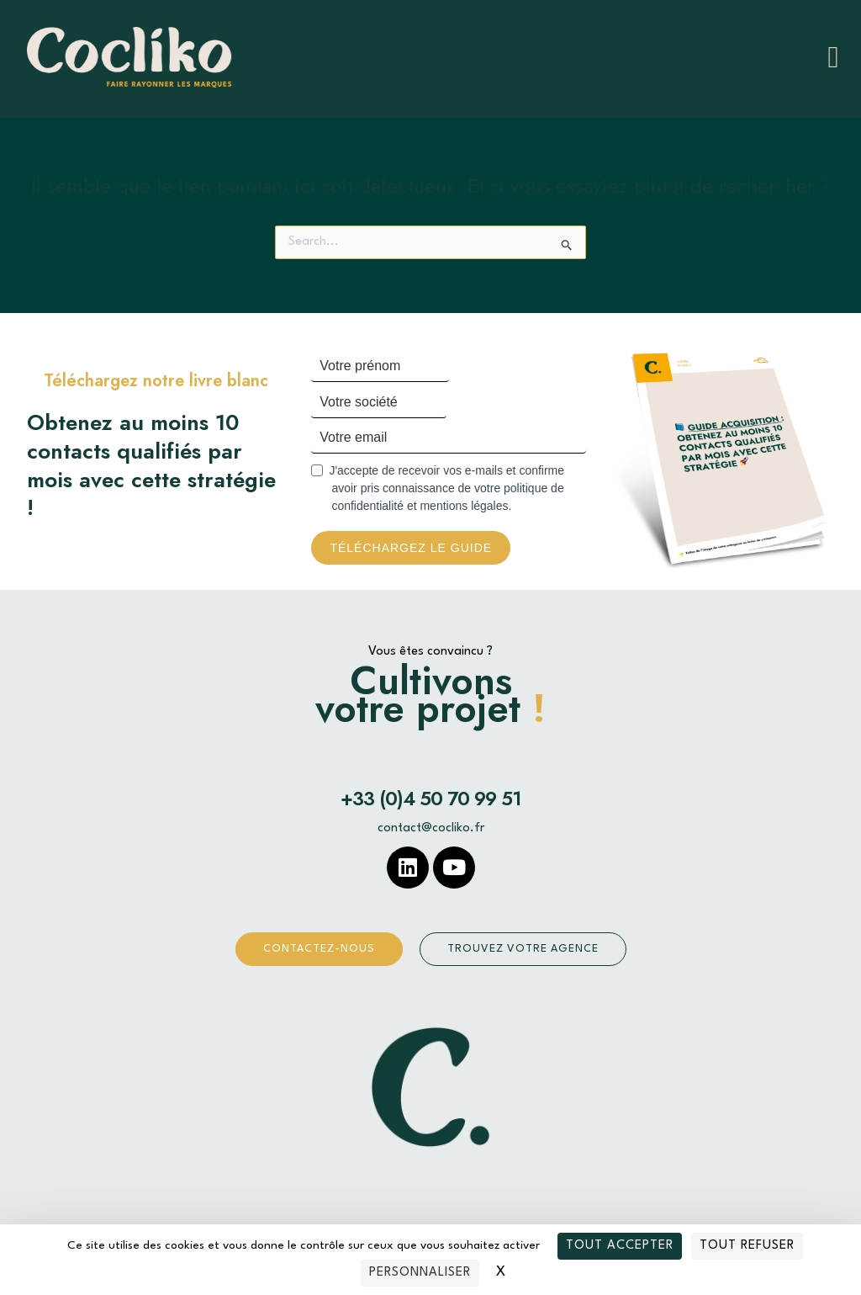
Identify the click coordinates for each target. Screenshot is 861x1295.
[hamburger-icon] (834, 57)
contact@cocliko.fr (431, 829)
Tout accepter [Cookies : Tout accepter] (619, 1245)
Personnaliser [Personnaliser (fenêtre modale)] (420, 1272)
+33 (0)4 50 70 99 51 (431, 799)
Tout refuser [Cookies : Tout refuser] (747, 1245)
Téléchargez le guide (411, 548)
